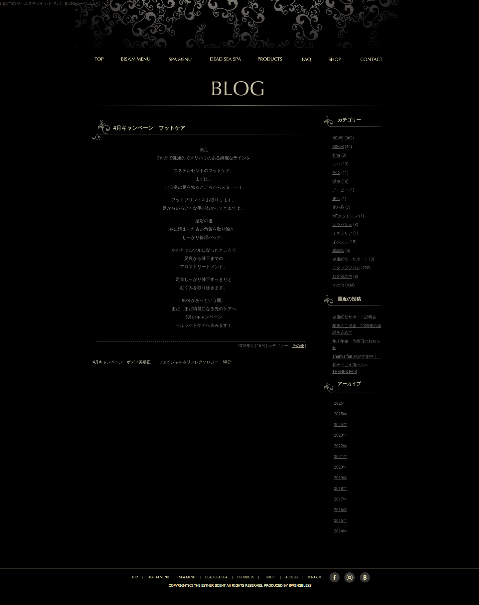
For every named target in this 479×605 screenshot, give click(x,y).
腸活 (336, 198)
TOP (123, 577)
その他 (298, 345)
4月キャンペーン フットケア (149, 128)
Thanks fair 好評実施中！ (356, 356)
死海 (336, 155)
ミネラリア (342, 233)
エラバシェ (342, 224)
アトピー (340, 190)
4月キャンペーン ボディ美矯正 (122, 362)
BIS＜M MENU (158, 577)
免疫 (336, 172)
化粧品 (338, 207)
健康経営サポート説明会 (354, 317)
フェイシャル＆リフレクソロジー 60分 (195, 362)
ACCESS (291, 577)
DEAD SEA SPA (216, 577)
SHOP (270, 577)
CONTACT (314, 577)
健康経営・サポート (350, 259)
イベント (340, 242)
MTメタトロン (345, 216)
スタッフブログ (346, 268)
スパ (336, 164)
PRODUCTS (246, 577)
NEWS (337, 138)
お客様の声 (342, 276)
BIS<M (338, 146)
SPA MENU (187, 577)
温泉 (336, 181)
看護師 (338, 250)
